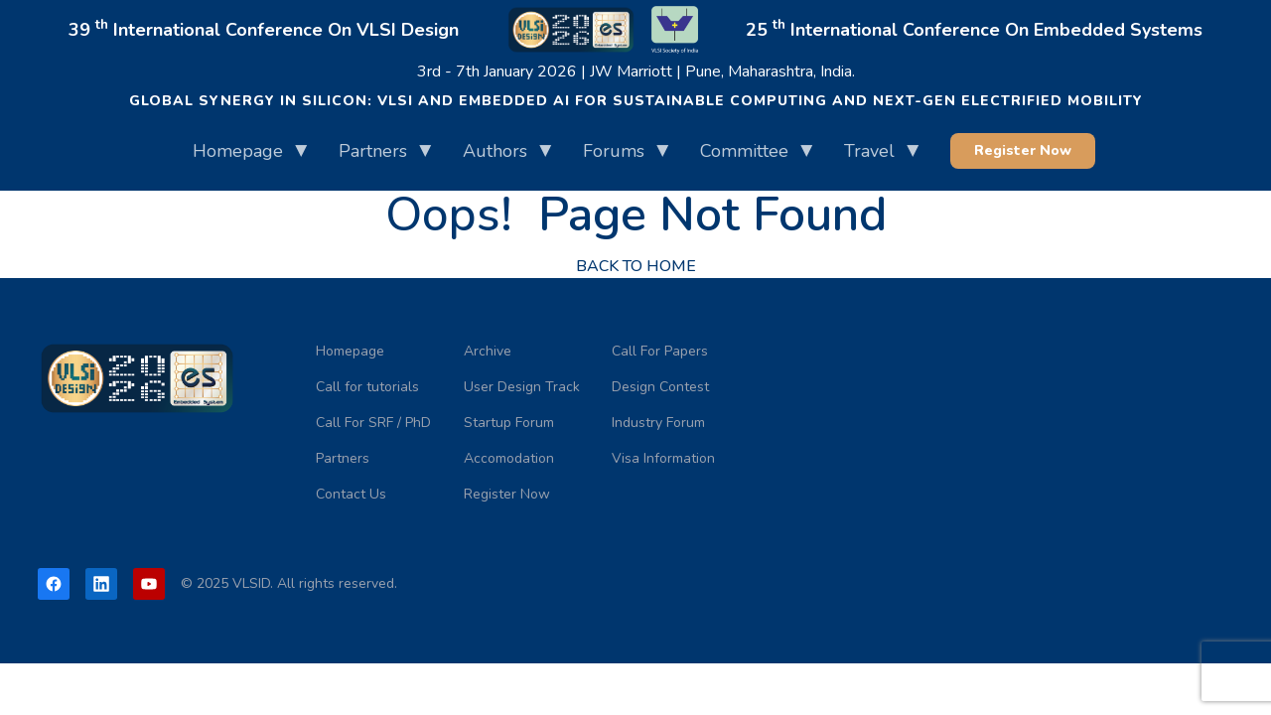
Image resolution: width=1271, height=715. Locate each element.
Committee (744, 151)
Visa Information (663, 458)
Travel (869, 151)
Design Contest (660, 386)
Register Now (1022, 150)
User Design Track (522, 386)
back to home (636, 266)
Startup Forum (509, 422)
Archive (487, 351)
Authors (495, 151)
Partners (373, 151)
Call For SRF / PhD (373, 422)
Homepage (238, 151)
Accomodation (509, 458)
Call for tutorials (367, 386)
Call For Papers (660, 351)
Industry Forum (658, 422)
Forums (613, 151)
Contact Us (351, 494)
